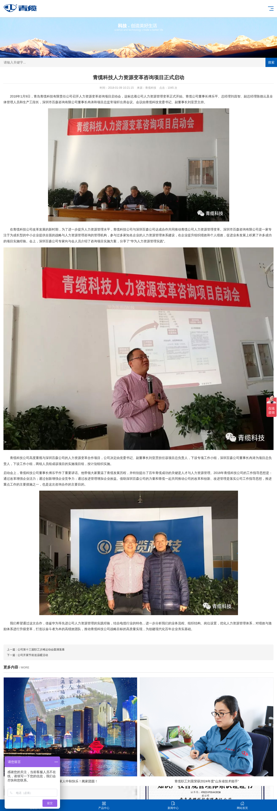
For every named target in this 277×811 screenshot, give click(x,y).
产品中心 (103, 805)
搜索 (271, 62)
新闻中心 (173, 805)
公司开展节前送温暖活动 (33, 655)
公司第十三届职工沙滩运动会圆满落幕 (41, 649)
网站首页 (242, 805)
